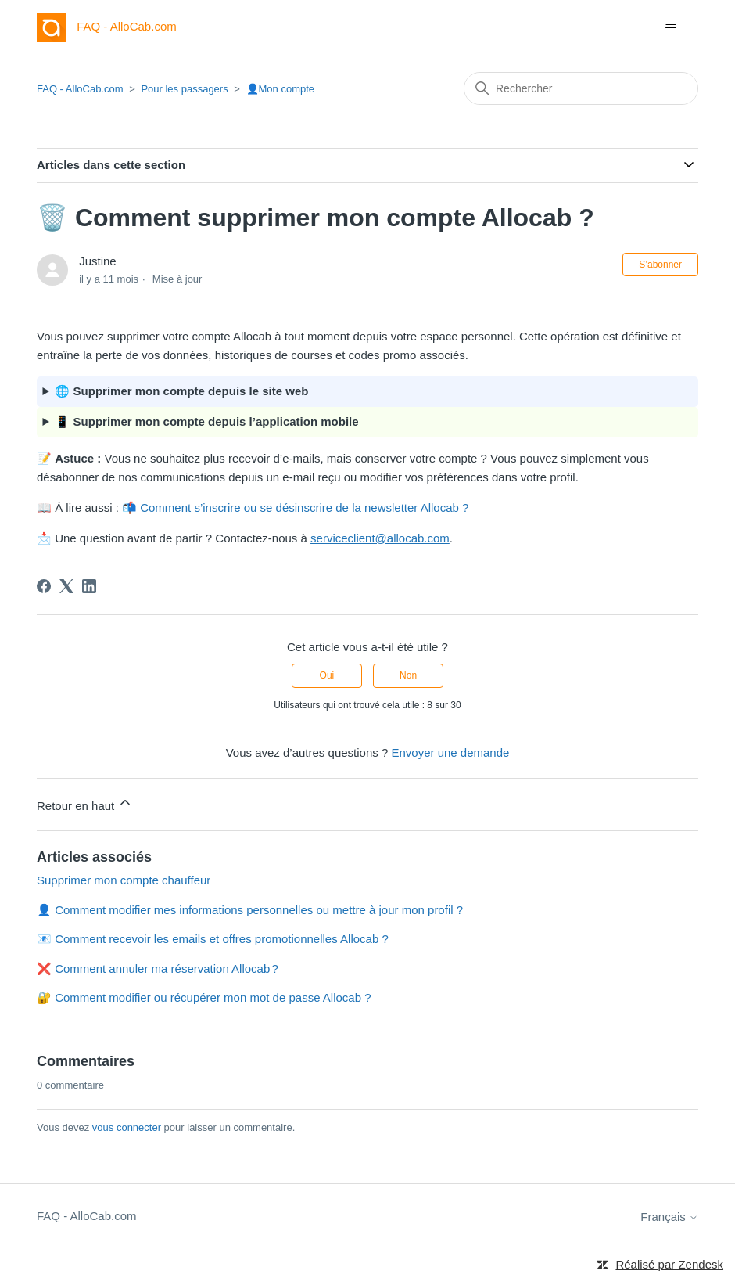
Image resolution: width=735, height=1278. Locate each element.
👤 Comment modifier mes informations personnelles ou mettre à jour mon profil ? (250, 909)
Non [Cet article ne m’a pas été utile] (408, 675)
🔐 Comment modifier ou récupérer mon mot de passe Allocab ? (204, 997)
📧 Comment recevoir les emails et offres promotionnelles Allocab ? (213, 938)
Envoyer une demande (450, 752)
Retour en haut (85, 803)
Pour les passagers (184, 89)
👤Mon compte (280, 89)
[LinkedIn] (89, 586)
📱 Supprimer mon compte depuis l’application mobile (206, 421)
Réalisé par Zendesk (669, 1264)
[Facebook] (44, 586)
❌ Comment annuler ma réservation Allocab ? (157, 968)
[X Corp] (66, 586)
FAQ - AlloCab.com (80, 89)
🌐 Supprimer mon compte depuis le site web (181, 391)
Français (669, 1216)
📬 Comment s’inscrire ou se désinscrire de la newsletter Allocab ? (295, 507)
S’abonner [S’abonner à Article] (660, 264)
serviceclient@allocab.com (380, 538)
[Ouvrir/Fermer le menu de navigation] (670, 28)
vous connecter (126, 1127)
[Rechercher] (580, 88)
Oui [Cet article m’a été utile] (327, 675)
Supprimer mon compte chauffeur (123, 880)
